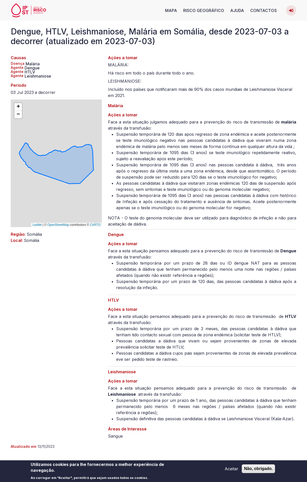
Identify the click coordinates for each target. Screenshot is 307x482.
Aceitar (231, 470)
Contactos (263, 10)
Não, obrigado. (258, 470)
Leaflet (37, 225)
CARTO (95, 225)
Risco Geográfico (203, 10)
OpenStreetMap (58, 225)
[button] (18, 107)
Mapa (171, 10)
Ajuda (237, 10)
